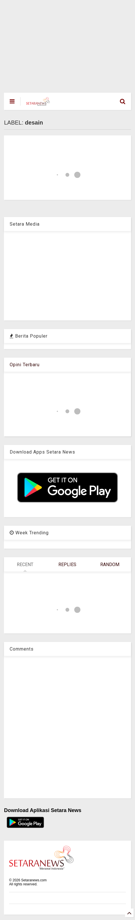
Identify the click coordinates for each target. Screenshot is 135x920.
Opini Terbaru (25, 364)
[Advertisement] (63, 43)
